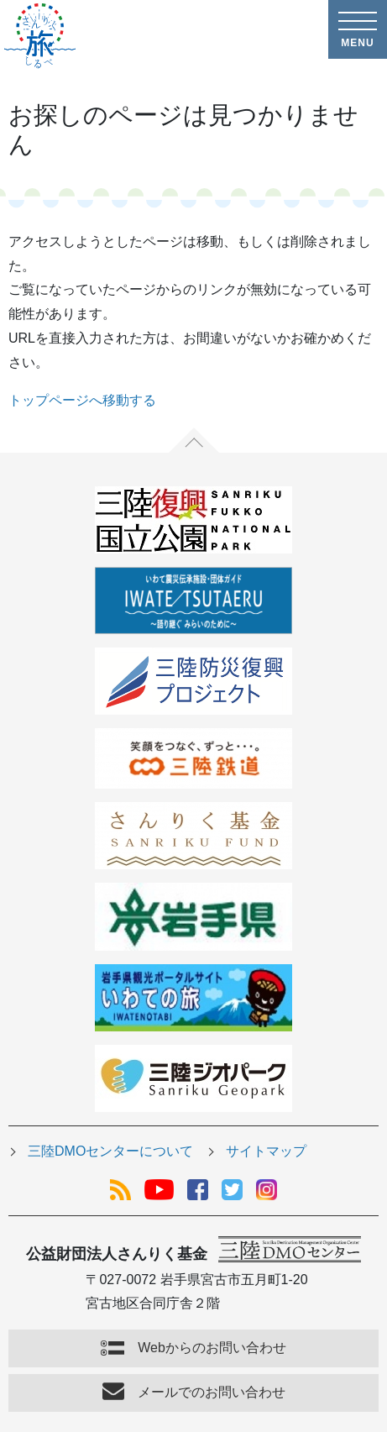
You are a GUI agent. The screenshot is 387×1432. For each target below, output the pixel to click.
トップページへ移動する (82, 400)
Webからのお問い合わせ (212, 1347)
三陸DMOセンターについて (110, 1151)
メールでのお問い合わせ (211, 1392)
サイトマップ (266, 1151)
